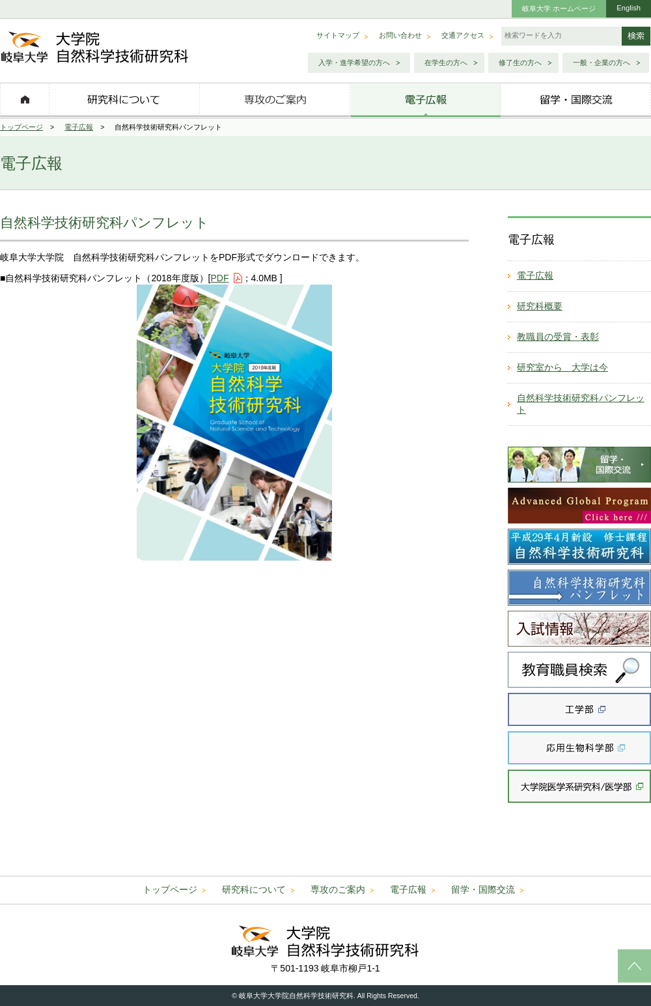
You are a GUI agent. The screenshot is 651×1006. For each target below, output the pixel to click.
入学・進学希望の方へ (354, 62)
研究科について (254, 889)
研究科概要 (539, 306)
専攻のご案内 (338, 889)
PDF (220, 278)
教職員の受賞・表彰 (558, 336)
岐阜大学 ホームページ (559, 8)
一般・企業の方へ (601, 62)
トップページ (21, 127)
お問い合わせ (400, 35)
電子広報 (78, 127)
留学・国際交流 (483, 889)
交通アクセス (462, 35)
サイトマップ (337, 35)
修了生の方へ (520, 62)
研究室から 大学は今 (562, 367)
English (628, 8)
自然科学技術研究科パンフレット (580, 404)
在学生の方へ (445, 62)
